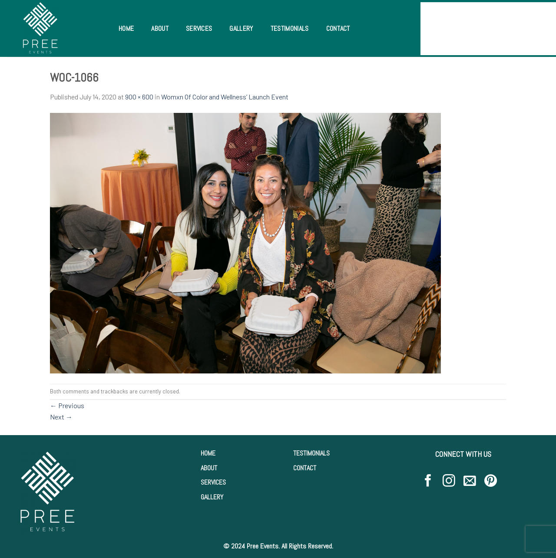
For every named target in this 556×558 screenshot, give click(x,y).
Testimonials (290, 28)
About (160, 28)
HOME (208, 453)
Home (126, 28)
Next (61, 417)
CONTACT (304, 467)
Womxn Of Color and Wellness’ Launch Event (224, 96)
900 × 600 (139, 96)
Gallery (241, 28)
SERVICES (213, 482)
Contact (338, 28)
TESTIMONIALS (311, 453)
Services (199, 28)
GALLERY (212, 497)
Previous (67, 405)
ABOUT (209, 467)
